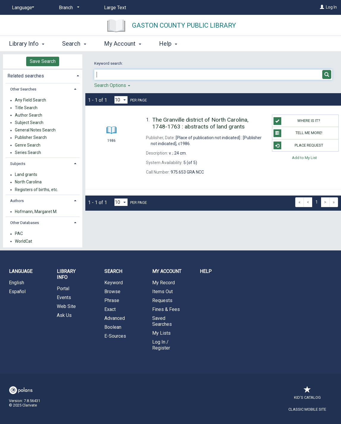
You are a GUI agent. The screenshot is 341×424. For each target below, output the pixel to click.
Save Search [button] (43, 61)
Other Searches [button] (23, 89)
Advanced (114, 318)
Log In (331, 7)
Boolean (112, 327)
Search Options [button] (112, 85)
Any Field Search (30, 100)
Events (64, 297)
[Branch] (68, 8)
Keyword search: (109, 63)
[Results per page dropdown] (121, 100)
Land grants (26, 174)
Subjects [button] (17, 163)
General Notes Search (35, 130)
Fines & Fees (166, 309)
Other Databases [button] (24, 222)
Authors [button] (17, 200)
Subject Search (29, 122)
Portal (63, 288)
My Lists (161, 333)
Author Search (28, 115)
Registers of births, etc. (36, 189)
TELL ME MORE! (298, 133)
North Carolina (28, 182)
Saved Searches (162, 321)
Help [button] (168, 43)
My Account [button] (122, 43)
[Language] (22, 8)
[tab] (42, 75)
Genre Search (27, 145)
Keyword (113, 282)
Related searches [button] (25, 76)
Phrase (111, 300)
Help (206, 271)
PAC (19, 233)
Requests (162, 300)
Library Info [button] (26, 43)
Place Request (298, 145)
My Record (163, 282)
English (16, 282)
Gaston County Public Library (184, 25)
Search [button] (74, 43)
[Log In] (322, 7)
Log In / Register (161, 345)
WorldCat (23, 241)
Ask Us (64, 315)
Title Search (26, 107)
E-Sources (115, 336)
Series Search (28, 152)
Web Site (66, 306)
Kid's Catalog (307, 394)
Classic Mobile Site (307, 409)
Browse (112, 291)
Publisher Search (31, 137)
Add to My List (304, 157)
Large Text (115, 7)
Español (17, 291)
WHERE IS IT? (297, 121)
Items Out (162, 291)
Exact (110, 309)
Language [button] (20, 271)
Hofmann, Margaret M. (36, 211)
